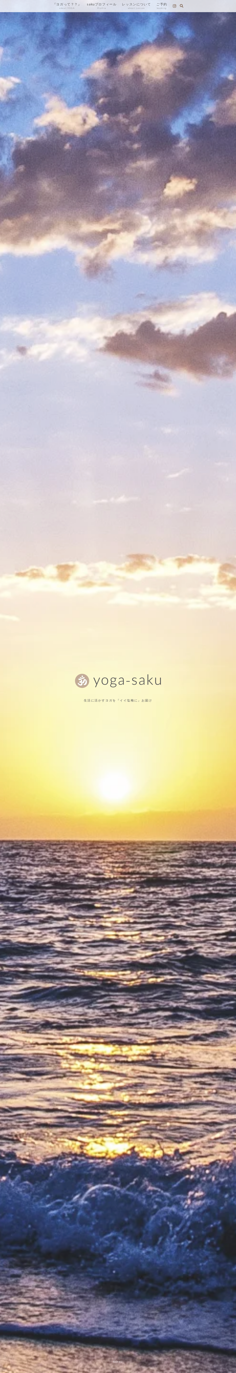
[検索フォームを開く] (181, 6)
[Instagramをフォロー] (174, 6)
